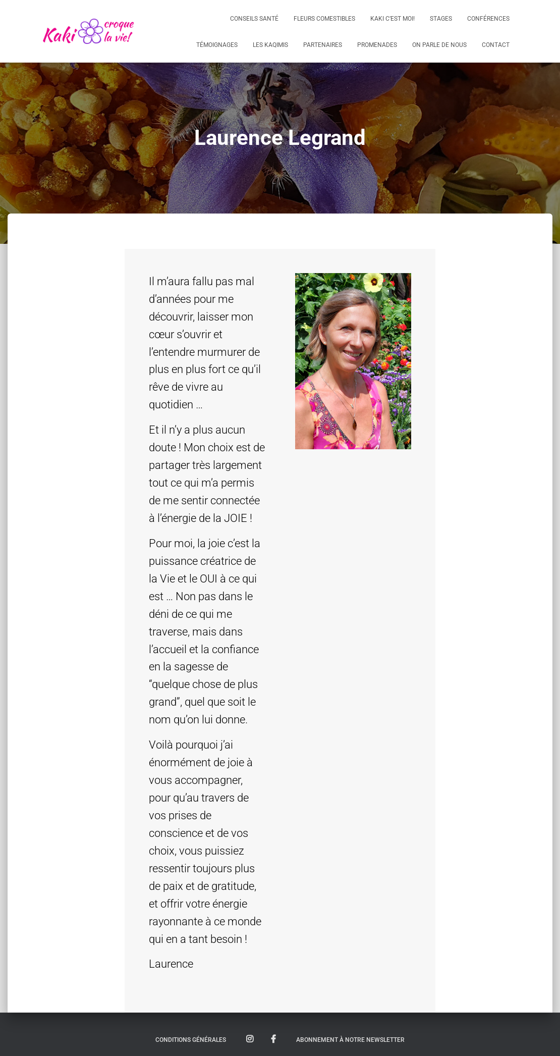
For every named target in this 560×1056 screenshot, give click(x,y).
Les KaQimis (270, 44)
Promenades (377, 44)
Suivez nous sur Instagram (249, 1039)
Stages (441, 18)
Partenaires (322, 44)
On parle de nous (439, 44)
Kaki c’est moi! (392, 18)
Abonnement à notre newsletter (350, 1039)
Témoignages (217, 44)
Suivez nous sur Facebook (273, 1039)
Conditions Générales (190, 1039)
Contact (496, 44)
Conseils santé (254, 18)
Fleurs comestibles (324, 18)
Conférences (488, 18)
